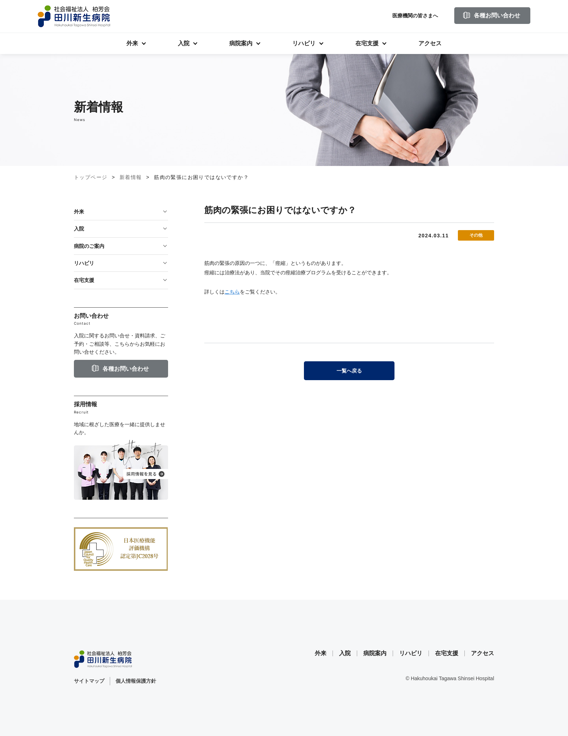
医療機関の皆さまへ (415, 15)
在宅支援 (367, 43)
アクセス (430, 43)
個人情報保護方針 (136, 681)
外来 (132, 43)
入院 (183, 43)
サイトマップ (89, 681)
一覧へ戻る (349, 371)
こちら (232, 292)
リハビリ (304, 43)
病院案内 (240, 43)
